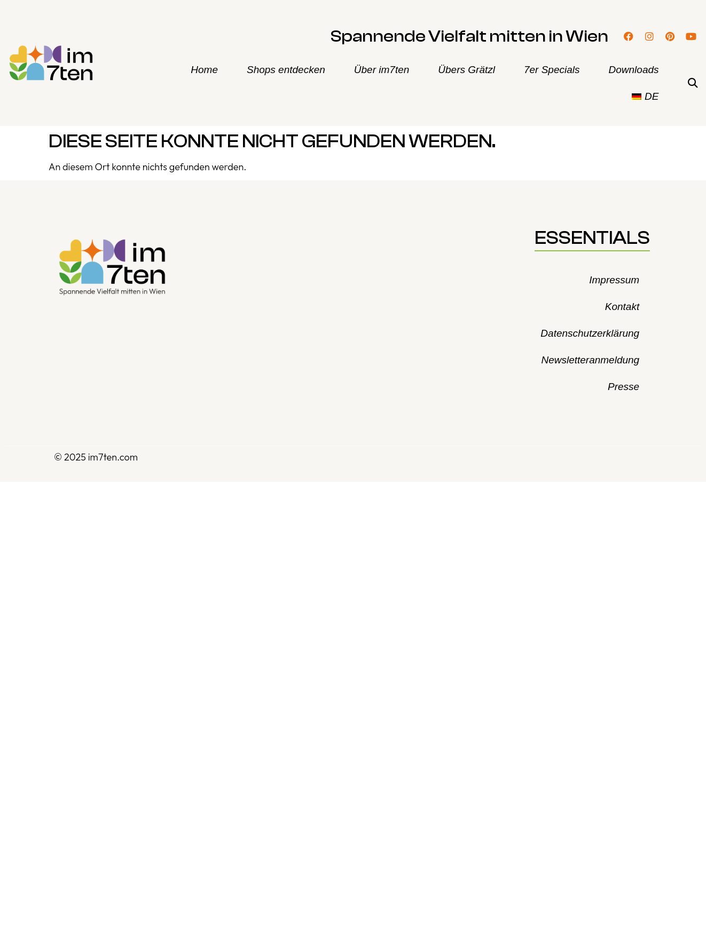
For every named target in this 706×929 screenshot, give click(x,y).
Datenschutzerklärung (589, 333)
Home (204, 69)
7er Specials (552, 69)
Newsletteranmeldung (590, 360)
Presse (623, 386)
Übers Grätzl (466, 69)
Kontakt (622, 306)
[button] (693, 83)
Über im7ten (382, 69)
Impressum (614, 279)
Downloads (634, 69)
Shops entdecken (286, 69)
